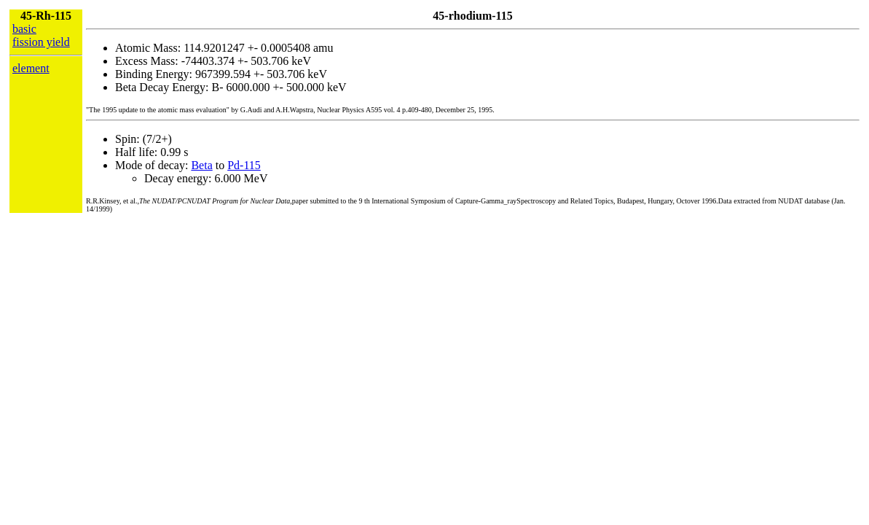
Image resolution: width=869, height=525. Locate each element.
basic (24, 29)
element (31, 68)
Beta (201, 165)
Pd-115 (244, 165)
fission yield (41, 42)
